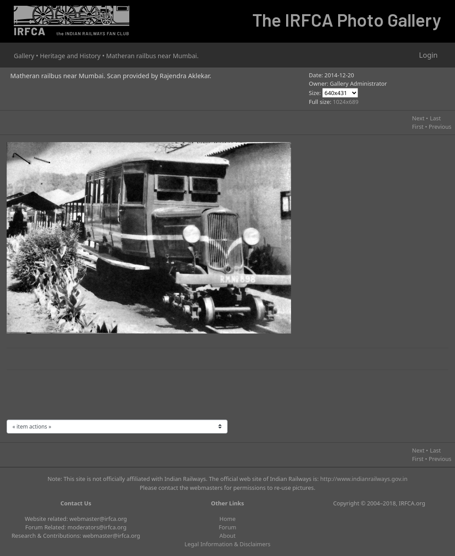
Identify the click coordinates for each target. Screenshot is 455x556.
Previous (440, 127)
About (227, 536)
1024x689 (346, 102)
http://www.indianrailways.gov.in (363, 479)
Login (428, 55)
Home (227, 519)
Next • (420, 118)
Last (435, 118)
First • (419, 127)
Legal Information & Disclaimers (227, 544)
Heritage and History (70, 56)
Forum (227, 527)
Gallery (24, 56)
